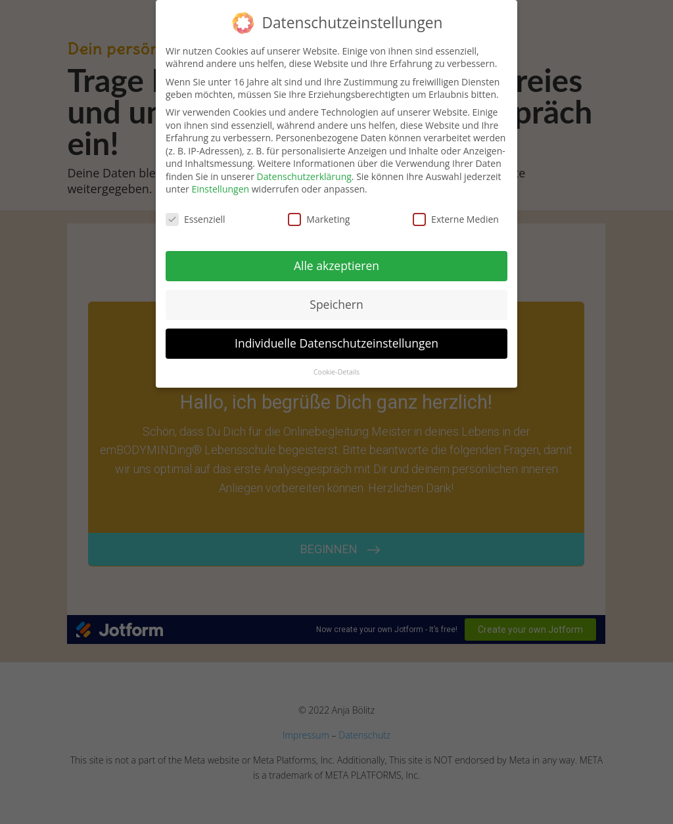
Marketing (319, 219)
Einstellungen (220, 189)
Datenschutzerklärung (304, 176)
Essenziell (195, 219)
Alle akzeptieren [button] (336, 265)
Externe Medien (456, 219)
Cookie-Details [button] (336, 372)
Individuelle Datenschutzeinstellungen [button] (336, 343)
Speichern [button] (336, 304)
